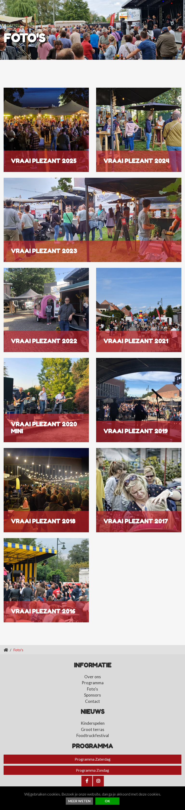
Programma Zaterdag (93, 759)
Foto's (92, 688)
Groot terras (92, 729)
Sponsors (92, 695)
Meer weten (79, 801)
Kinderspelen (93, 723)
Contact (92, 701)
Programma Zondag (92, 770)
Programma (93, 682)
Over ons (92, 676)
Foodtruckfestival (92, 735)
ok (107, 801)
